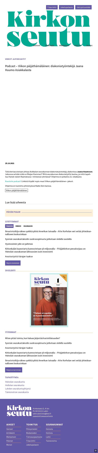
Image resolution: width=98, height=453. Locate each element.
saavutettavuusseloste (43, 416)
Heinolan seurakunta (15, 381)
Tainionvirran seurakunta (17, 392)
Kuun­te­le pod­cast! (13, 181)
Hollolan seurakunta (14, 385)
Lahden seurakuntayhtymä (17, 388)
